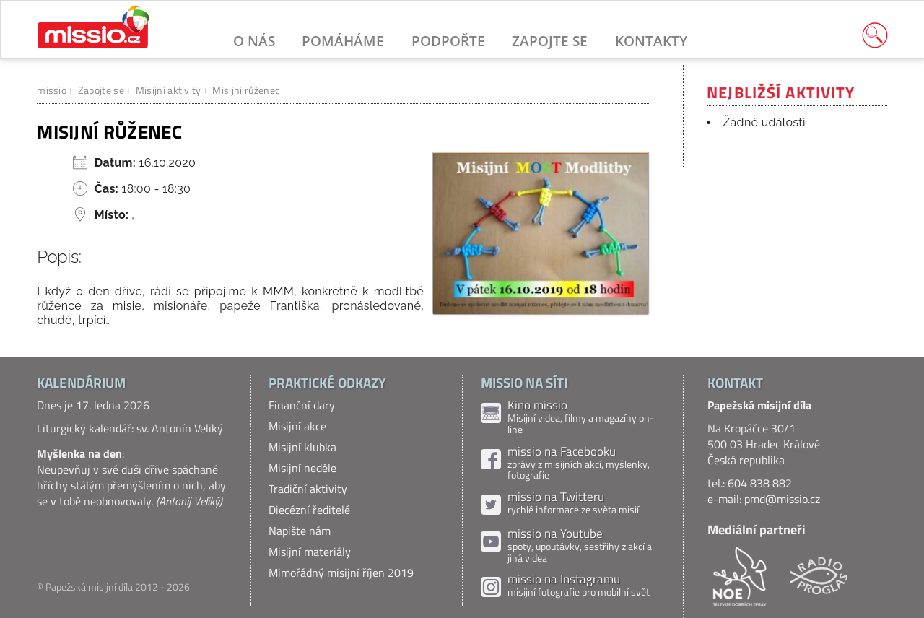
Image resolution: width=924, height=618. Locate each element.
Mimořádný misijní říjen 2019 (341, 572)
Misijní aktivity (168, 89)
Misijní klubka (302, 447)
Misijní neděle (302, 467)
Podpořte (448, 41)
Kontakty (651, 41)
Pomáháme (343, 41)
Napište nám (300, 530)
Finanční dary (302, 405)
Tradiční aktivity (308, 488)
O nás (254, 41)
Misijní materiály (310, 551)
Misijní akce (297, 426)
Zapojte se (550, 41)
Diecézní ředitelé (309, 509)
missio (51, 89)
